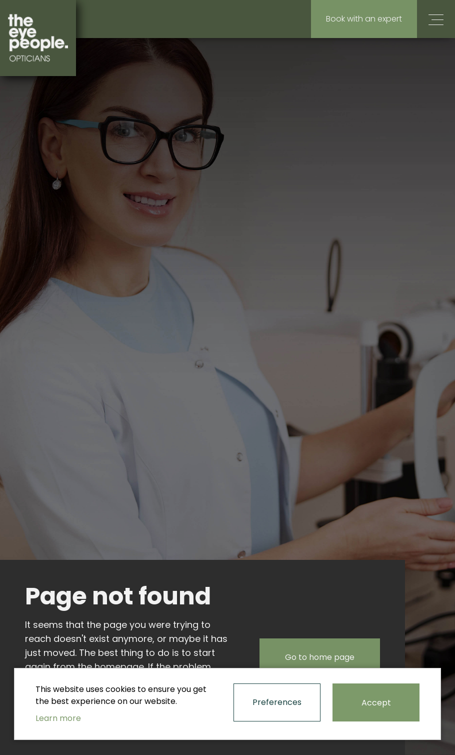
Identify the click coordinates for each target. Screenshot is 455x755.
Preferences (277, 702)
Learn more (58, 718)
